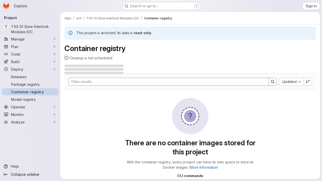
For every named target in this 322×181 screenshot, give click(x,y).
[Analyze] (30, 121)
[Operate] (30, 106)
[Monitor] (30, 114)
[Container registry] (30, 91)
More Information (204, 167)
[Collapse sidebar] (30, 174)
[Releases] (30, 76)
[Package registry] (30, 84)
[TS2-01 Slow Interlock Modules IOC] (30, 29)
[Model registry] (30, 99)
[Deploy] (30, 69)
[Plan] (30, 46)
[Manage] (30, 38)
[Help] (30, 166)
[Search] (166, 82)
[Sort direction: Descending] (308, 82)
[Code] (30, 54)
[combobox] (291, 82)
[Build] (30, 61)
